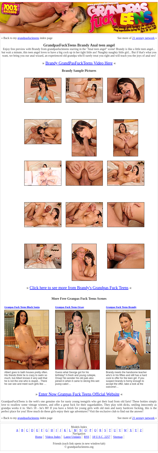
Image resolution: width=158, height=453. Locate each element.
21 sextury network (143, 38)
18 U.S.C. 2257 (101, 436)
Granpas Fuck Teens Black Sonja (22, 307)
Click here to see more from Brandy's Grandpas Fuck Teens (79, 287)
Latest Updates (72, 436)
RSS (86, 436)
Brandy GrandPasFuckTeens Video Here (79, 63)
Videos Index (53, 436)
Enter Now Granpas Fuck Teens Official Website (79, 394)
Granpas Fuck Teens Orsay (69, 307)
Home (38, 436)
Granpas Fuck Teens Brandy (121, 307)
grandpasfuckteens (28, 38)
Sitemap (118, 436)
